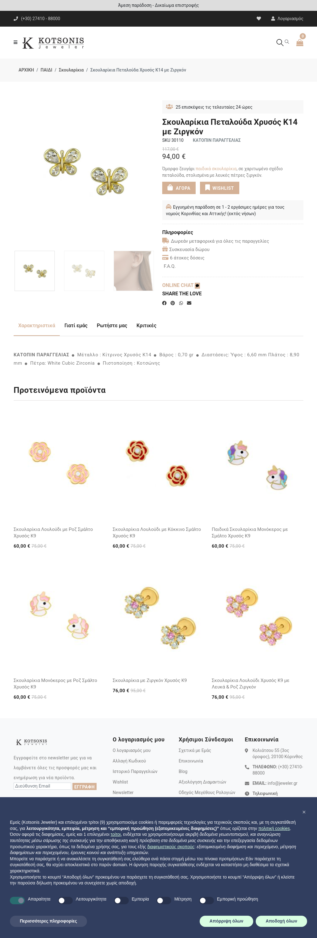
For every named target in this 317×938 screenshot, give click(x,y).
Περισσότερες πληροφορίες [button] (48, 920)
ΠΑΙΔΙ (46, 69)
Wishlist (120, 781)
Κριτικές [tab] (146, 325)
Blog (183, 771)
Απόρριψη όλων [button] (226, 920)
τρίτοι (116, 834)
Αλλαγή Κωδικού (129, 760)
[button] (304, 812)
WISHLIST (219, 188)
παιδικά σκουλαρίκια (216, 168)
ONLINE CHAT (181, 285)
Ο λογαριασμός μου (131, 750)
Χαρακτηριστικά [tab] (36, 325)
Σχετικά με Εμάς (195, 750)
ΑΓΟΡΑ (178, 188)
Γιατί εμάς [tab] (76, 325)
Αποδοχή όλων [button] (281, 920)
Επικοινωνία (191, 760)
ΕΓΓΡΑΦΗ (84, 786)
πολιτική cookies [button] (274, 828)
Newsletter (123, 792)
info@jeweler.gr (282, 783)
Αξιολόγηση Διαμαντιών (202, 781)
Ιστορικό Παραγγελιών (135, 771)
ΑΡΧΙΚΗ (26, 69)
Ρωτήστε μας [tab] (112, 325)
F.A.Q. (170, 266)
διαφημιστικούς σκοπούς (170, 846)
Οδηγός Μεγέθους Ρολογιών (207, 792)
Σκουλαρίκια (71, 69)
